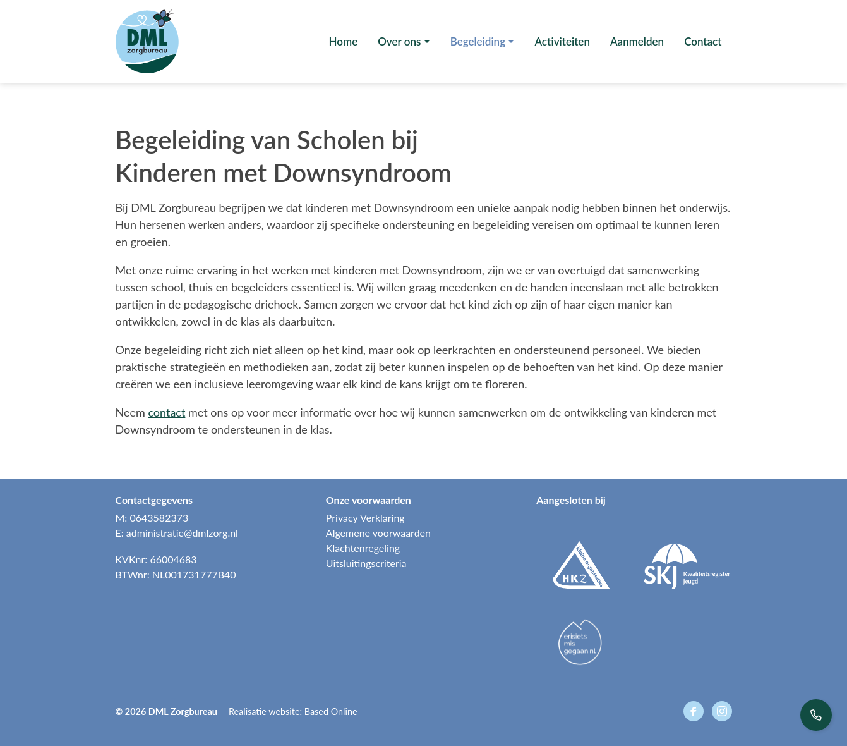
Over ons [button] (399, 41)
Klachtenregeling (363, 548)
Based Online (330, 711)
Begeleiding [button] (477, 41)
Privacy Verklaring (365, 517)
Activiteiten (562, 41)
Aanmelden (637, 41)
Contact (702, 41)
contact (166, 412)
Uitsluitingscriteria (366, 563)
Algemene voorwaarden (378, 533)
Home (343, 41)
